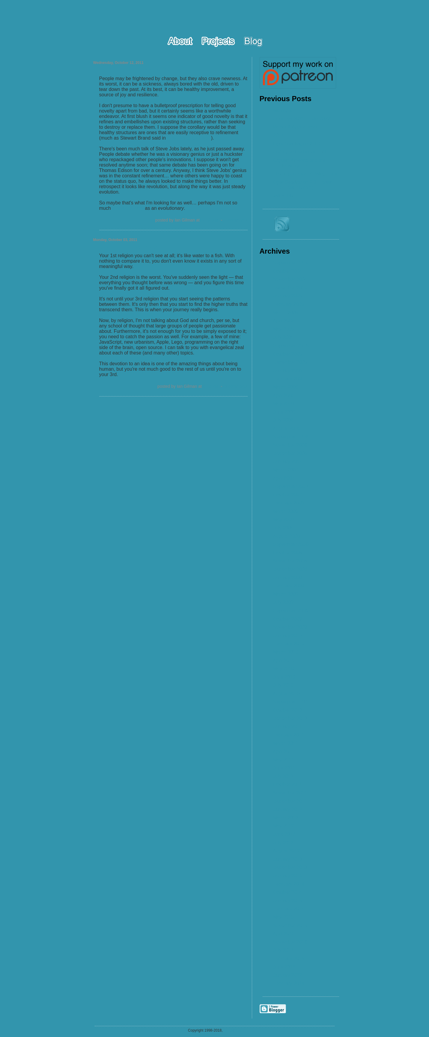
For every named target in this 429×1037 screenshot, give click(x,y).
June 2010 (284, 677)
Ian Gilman (232, 1030)
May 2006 (283, 403)
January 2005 (287, 295)
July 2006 (283, 420)
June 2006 (284, 411)
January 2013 (287, 859)
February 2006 (288, 378)
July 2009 (283, 602)
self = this (283, 195)
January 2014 (287, 875)
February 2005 (288, 304)
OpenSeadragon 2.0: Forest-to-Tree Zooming (303, 184)
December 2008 (290, 569)
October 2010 (287, 710)
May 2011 (283, 759)
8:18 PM (211, 386)
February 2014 (288, 884)
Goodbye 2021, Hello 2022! (302, 118)
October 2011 (287, 784)
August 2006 (286, 428)
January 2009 (287, 577)
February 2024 (288, 983)
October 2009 (287, 619)
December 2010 (290, 718)
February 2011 (288, 734)
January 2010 (287, 635)
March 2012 (286, 817)
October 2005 (287, 354)
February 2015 (288, 908)
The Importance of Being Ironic (306, 173)
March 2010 (286, 652)
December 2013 (290, 867)
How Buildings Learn (189, 137)
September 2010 (290, 701)
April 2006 (284, 395)
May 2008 (283, 519)
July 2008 (283, 527)
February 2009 (288, 585)
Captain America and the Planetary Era (299, 163)
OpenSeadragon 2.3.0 (296, 143)
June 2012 (284, 834)
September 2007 (290, 486)
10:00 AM (210, 220)
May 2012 (283, 825)
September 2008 (290, 544)
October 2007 (287, 494)
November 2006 (290, 445)
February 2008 (288, 502)
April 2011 (284, 751)
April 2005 (284, 320)
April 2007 (284, 478)
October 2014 (287, 892)
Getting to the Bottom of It (300, 151)
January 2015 (287, 900)
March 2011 (286, 743)
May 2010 (283, 668)
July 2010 (283, 685)
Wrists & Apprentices (295, 126)
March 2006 (286, 387)
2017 (278, 135)
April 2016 (284, 933)
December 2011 (290, 801)
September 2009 (290, 610)
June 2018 (284, 966)
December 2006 (290, 453)
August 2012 (286, 850)
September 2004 (290, 262)
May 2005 (283, 329)
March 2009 (286, 594)
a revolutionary (128, 208)
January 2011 (287, 726)
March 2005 (286, 312)
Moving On (284, 110)
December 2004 (290, 287)
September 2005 (290, 345)
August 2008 (286, 536)
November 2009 (290, 627)
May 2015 (283, 917)
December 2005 (290, 362)
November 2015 (290, 925)
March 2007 (286, 469)
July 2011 (283, 776)
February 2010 (288, 643)
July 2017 (283, 950)
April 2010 (284, 660)
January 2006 (287, 370)
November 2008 (290, 560)
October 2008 (287, 552)
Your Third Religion (126, 247)
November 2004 (290, 279)
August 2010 (286, 693)
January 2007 (287, 461)
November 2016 (290, 942)
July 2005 (283, 337)
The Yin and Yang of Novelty (141, 70)
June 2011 (284, 767)
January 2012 (287, 809)
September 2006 (290, 436)
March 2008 (286, 511)
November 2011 (290, 792)
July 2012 (283, 842)
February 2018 (288, 958)
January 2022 (287, 975)
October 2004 (287, 271)
